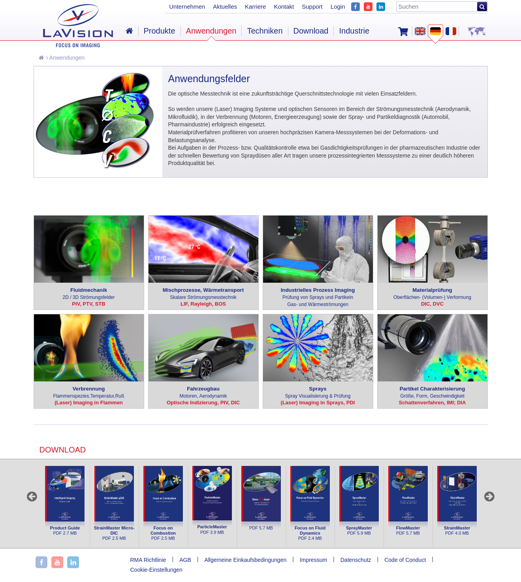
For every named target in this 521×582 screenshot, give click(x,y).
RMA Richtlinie (148, 560)
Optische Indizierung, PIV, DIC (203, 403)
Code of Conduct (405, 560)
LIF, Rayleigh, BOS (203, 304)
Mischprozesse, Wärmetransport (203, 294)
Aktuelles (225, 6)
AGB (185, 560)
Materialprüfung (432, 294)
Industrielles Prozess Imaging (318, 297)
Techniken (264, 30)
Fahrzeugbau (203, 393)
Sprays (318, 393)
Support (312, 6)
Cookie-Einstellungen (156, 570)
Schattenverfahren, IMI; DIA (432, 403)
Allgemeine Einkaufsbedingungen (245, 560)
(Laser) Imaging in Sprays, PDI (318, 403)
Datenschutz (355, 560)
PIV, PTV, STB (88, 304)
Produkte (159, 30)
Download (311, 30)
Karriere (255, 6)
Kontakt (284, 6)
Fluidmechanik (89, 294)
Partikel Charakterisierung (432, 393)
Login (338, 6)
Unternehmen (187, 6)
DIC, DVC (432, 304)
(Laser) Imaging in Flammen (89, 403)
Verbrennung (89, 393)
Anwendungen (65, 57)
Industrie (354, 30)
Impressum (313, 560)
